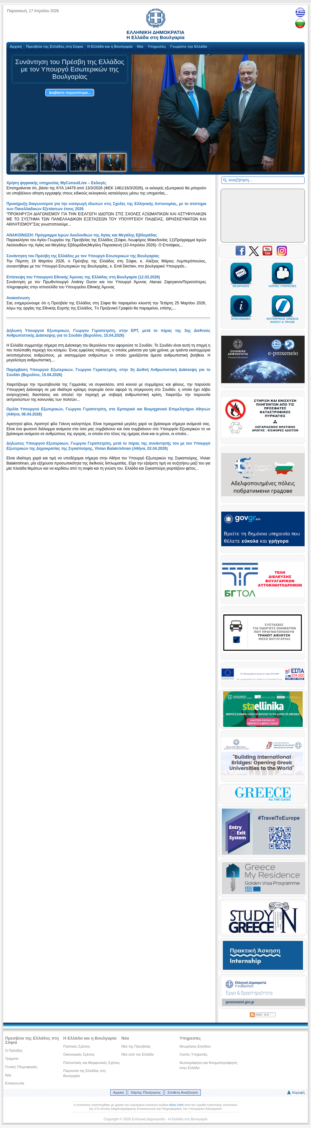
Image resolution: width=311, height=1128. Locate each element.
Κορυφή (298, 1092)
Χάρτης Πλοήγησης (145, 1092)
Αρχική (16, 46)
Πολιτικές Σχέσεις (76, 1046)
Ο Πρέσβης (14, 1050)
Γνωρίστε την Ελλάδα (188, 46)
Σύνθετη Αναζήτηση (182, 1092)
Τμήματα (11, 1058)
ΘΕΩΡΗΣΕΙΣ (241, 283)
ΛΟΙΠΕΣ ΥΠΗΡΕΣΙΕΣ (282, 283)
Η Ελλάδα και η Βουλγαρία (109, 46)
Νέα (140, 46)
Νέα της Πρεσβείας (136, 1046)
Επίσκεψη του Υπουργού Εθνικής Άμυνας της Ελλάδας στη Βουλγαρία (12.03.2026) (83, 277)
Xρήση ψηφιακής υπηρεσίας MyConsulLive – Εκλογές (56, 183)
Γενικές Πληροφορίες (21, 1067)
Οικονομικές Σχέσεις (79, 1054)
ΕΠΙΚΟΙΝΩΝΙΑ (241, 315)
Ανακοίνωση (18, 298)
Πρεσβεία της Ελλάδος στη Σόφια (54, 46)
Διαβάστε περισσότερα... (70, 93)
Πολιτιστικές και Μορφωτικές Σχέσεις (91, 1063)
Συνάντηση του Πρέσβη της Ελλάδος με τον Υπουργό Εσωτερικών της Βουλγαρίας (82, 256)
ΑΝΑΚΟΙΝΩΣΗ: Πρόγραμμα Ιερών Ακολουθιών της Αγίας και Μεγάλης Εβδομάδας (81, 235)
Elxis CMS (176, 1105)
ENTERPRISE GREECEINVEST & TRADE (282, 317)
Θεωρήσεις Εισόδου (195, 1046)
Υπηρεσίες (156, 46)
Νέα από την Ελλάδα (138, 1054)
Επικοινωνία (14, 1083)
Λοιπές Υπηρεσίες (194, 1054)
